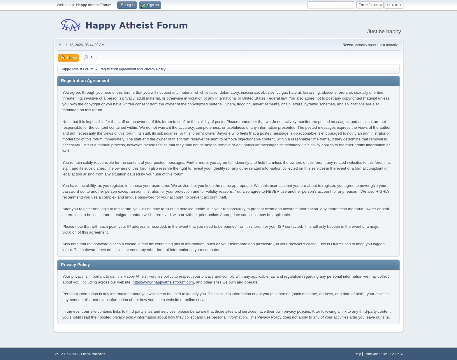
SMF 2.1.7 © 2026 (66, 354)
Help (358, 354)
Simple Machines (93, 354)
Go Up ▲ (396, 354)
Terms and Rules (376, 354)
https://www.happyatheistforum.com (163, 282)
